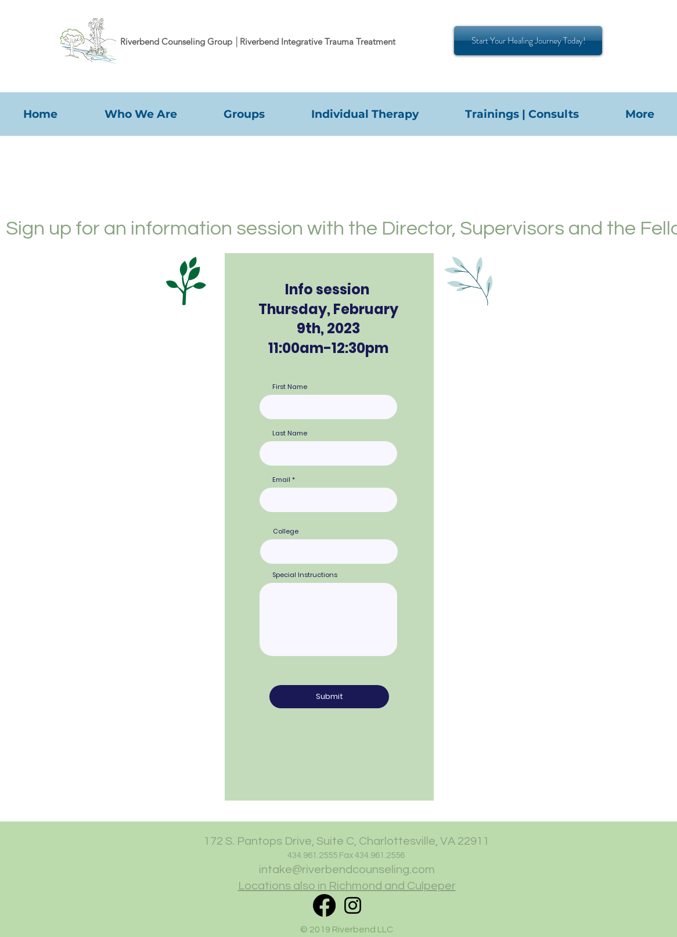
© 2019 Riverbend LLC (346, 929)
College (285, 531)
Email (281, 480)
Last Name (289, 433)
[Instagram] (352, 905)
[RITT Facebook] (324, 905)
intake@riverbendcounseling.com (347, 869)
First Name (289, 387)
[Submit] (329, 696)
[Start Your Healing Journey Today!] (528, 40)
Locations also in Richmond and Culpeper (347, 886)
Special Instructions (304, 575)
